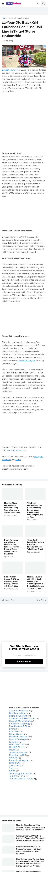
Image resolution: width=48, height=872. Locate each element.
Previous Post (9, 600)
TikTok (18, 459)
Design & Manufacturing (19, 18)
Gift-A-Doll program (26, 360)
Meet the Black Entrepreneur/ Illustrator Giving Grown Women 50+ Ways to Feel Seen (12, 507)
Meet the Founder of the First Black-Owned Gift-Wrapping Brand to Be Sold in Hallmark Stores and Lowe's (35, 582)
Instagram (38, 456)
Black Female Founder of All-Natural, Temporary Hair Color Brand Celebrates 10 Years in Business (28, 850)
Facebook (6, 459)
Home (4, 18)
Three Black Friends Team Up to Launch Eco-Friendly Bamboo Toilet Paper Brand (35, 544)
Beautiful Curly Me (10, 70)
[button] (3, 4)
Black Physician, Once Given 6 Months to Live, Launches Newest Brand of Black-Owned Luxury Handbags (11, 547)
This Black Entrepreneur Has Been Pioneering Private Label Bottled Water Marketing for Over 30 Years (35, 510)
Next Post (40, 600)
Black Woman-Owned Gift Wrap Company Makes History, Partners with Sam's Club (11, 581)
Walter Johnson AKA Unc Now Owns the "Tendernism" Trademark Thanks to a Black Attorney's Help (31, 838)
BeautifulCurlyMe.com (16, 450)
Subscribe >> (24, 661)
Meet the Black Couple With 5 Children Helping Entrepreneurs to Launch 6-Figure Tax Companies (30, 827)
